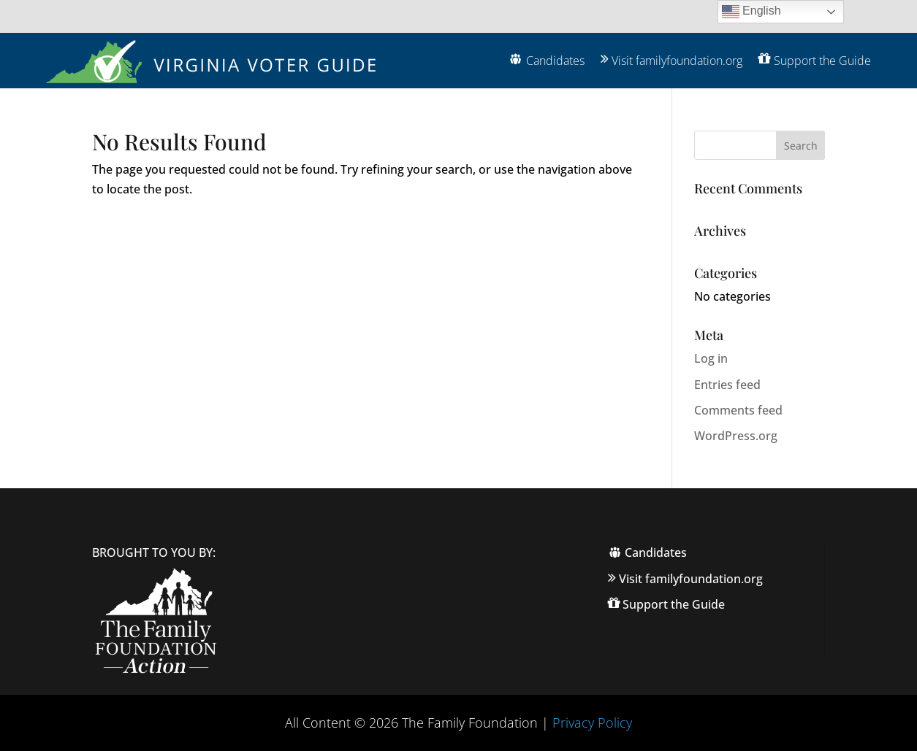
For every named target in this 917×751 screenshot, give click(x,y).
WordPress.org (735, 436)
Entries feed (727, 385)
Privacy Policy (592, 722)
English (751, 11)
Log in (711, 358)
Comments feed (738, 410)
